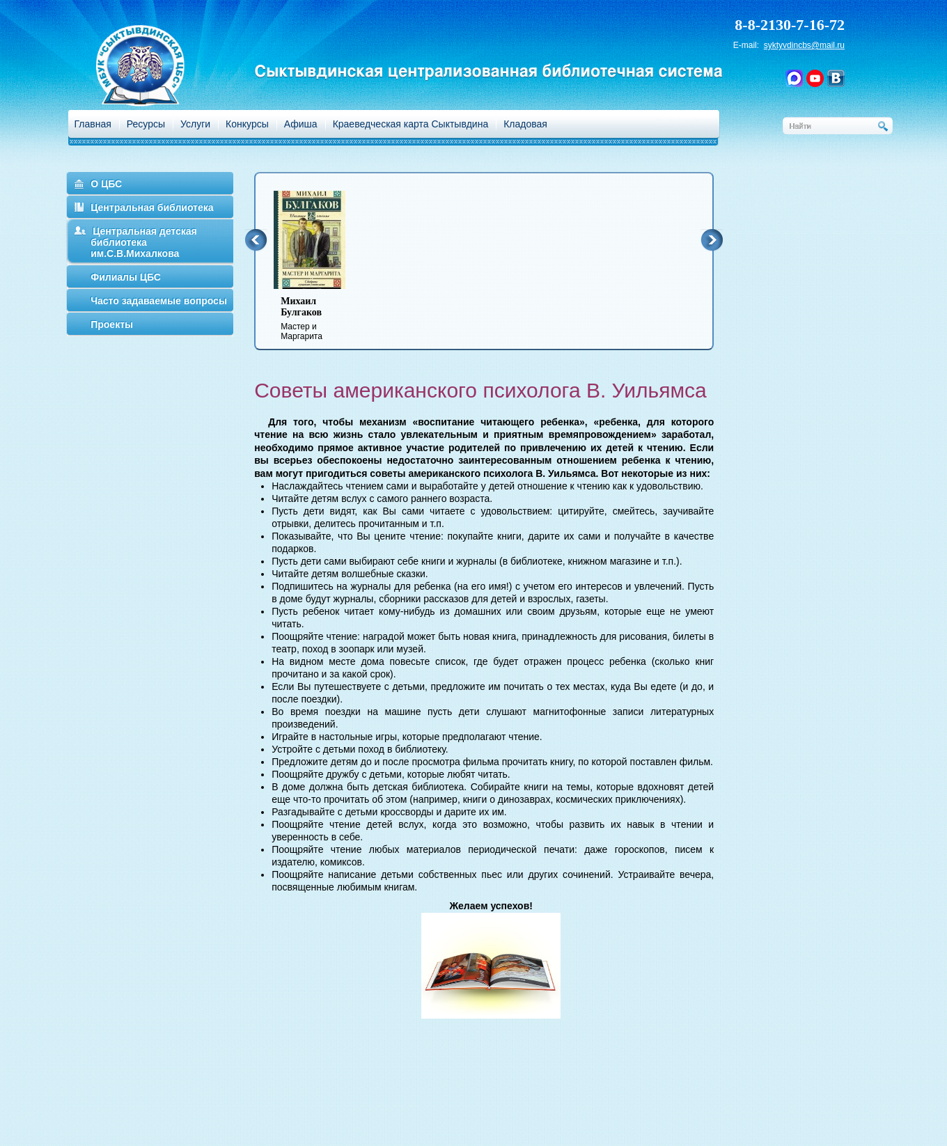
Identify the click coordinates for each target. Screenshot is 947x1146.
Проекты (112, 324)
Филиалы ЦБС (126, 277)
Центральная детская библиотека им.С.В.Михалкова (144, 242)
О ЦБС (106, 183)
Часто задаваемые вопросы (159, 300)
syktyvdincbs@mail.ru (804, 45)
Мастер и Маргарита (318, 318)
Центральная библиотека (152, 207)
